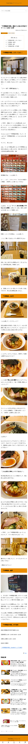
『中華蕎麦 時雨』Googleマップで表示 (11, 648)
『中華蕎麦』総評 (10, 45)
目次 (12, 37)
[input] (14, 10)
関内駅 (13, 33)
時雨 (10, 33)
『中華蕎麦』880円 (11, 42)
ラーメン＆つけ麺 (4, 33)
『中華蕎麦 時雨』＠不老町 (13, 47)
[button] (26, 10)
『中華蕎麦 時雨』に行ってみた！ (14, 40)
